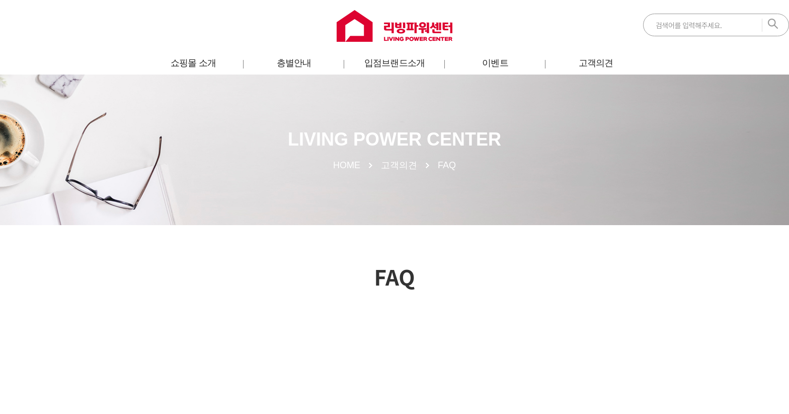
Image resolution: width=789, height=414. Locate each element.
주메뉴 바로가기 (0, 0)
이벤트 (495, 63)
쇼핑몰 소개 (193, 63)
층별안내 (294, 63)
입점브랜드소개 (394, 63)
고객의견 (596, 63)
